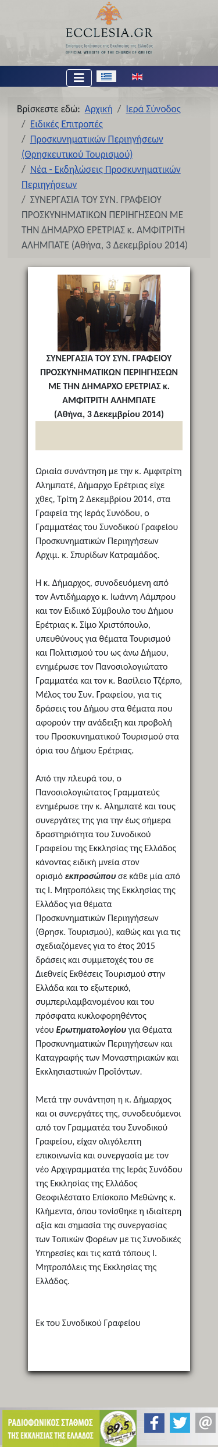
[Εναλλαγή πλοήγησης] (79, 78)
